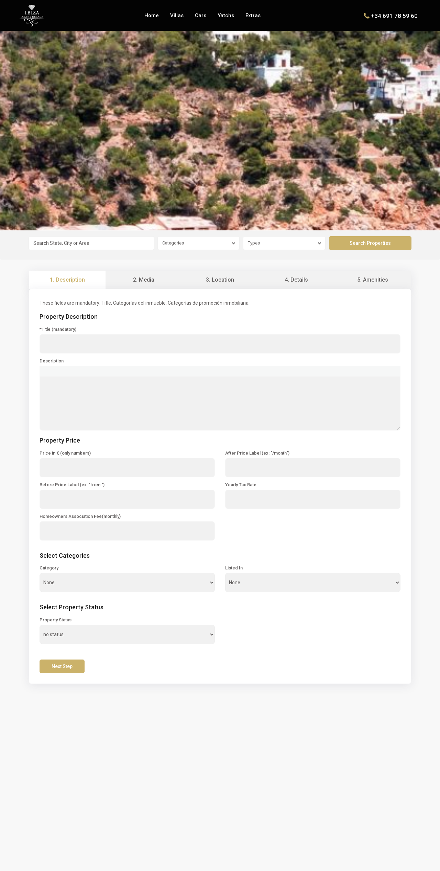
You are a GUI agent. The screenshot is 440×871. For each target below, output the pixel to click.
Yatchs (226, 15)
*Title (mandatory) (58, 329)
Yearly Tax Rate (240, 484)
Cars (200, 15)
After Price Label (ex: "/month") (257, 453)
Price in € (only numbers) (65, 453)
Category (49, 568)
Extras (253, 15)
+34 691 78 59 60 (394, 15)
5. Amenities (372, 279)
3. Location (220, 279)
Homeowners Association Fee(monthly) (80, 516)
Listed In (234, 568)
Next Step (62, 666)
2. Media (143, 279)
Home (151, 15)
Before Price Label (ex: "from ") (72, 484)
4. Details (296, 279)
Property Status (56, 620)
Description (52, 361)
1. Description (67, 279)
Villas (177, 15)
